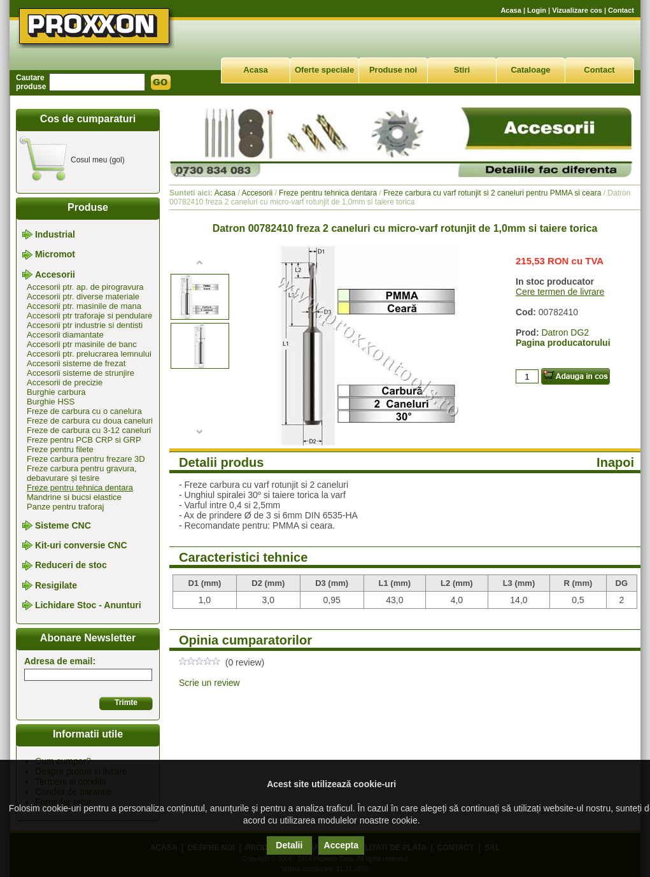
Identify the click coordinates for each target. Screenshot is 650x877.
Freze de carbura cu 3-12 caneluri (89, 430)
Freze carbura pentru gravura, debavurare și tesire (82, 473)
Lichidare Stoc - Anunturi (88, 605)
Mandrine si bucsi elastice (74, 497)
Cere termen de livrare (560, 292)
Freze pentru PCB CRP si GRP (84, 440)
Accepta (341, 845)
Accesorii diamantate (65, 334)
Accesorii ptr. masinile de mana (84, 306)
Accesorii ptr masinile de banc (82, 344)
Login (536, 10)
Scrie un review (209, 683)
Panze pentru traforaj (65, 506)
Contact (621, 10)
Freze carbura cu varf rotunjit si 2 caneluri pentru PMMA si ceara (492, 193)
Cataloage (530, 70)
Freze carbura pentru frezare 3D (86, 459)
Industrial (55, 234)
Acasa (510, 10)
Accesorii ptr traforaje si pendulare (89, 315)
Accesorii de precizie (64, 382)
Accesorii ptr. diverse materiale (83, 296)
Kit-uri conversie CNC (81, 545)
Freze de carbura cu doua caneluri (90, 420)
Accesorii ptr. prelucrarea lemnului (89, 354)
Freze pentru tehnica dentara (80, 487)
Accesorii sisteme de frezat (76, 363)
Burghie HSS (50, 401)
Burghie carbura (56, 392)
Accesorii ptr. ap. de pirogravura (85, 287)
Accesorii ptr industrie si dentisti (85, 325)
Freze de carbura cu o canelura (84, 411)
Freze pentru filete (60, 449)
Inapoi (615, 462)
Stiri (462, 70)
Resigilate (56, 585)
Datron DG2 (565, 332)
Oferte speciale (324, 70)
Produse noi (393, 70)
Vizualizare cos (577, 10)
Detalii (289, 845)
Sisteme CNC (63, 525)
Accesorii (55, 274)
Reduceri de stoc (71, 565)
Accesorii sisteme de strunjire (80, 373)
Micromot (55, 255)
